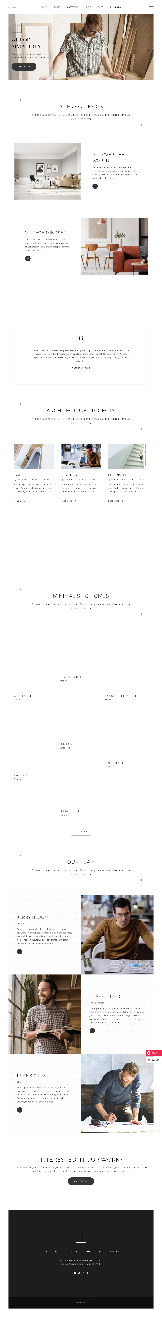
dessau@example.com (72, 1263)
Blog (88, 1251)
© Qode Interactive (81, 1302)
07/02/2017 (47, 479)
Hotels (20, 475)
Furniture (70, 475)
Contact (114, 1251)
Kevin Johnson (23, 479)
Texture (17, 700)
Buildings (117, 475)
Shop (100, 1251)
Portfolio (74, 1251)
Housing (109, 700)
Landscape (65, 748)
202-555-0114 (94, 1263)
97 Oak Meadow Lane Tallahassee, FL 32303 (81, 1260)
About (58, 1251)
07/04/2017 (141, 479)
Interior (35, 479)
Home (45, 1251)
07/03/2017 (94, 479)
